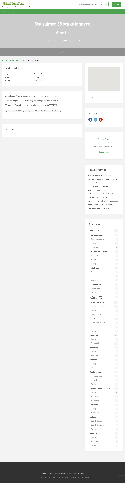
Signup (104, 4)
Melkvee (104, 259)
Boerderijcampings (104, 421)
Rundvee (104, 441)
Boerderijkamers (104, 425)
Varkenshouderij (104, 445)
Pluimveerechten (104, 314)
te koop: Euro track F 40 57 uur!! (100, 194)
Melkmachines (104, 376)
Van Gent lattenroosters (97, 197)
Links (82, 474)
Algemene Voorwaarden (56, 474)
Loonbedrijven (104, 288)
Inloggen (116, 4)
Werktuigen (104, 400)
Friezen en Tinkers (104, 323)
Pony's (104, 331)
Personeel (104, 343)
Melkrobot (104, 380)
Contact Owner (104, 152)
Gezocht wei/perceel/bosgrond (100, 175)
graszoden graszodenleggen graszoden (103, 201)
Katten (104, 276)
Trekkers (104, 396)
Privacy (69, 474)
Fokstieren (104, 255)
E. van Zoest (104, 139)
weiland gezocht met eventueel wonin (102, 179)
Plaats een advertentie (87, 4)
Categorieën (14, 12)
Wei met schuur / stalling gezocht (101, 208)
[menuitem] (87, 4)
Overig (50, 40)
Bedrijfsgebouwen (104, 239)
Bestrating (104, 243)
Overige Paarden (104, 327)
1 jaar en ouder (104, 272)
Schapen (104, 368)
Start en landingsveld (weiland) (100, 205)
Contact (76, 474)
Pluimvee (104, 355)
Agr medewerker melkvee (98, 186)
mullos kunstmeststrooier (98, 190)
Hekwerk (104, 247)
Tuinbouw (104, 413)
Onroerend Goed (104, 306)
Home (5, 12)
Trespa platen (93, 183)
